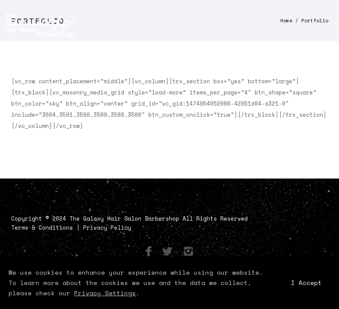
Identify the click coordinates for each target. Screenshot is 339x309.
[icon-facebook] (151, 252)
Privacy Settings (105, 292)
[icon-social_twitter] (169, 252)
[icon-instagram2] (188, 252)
